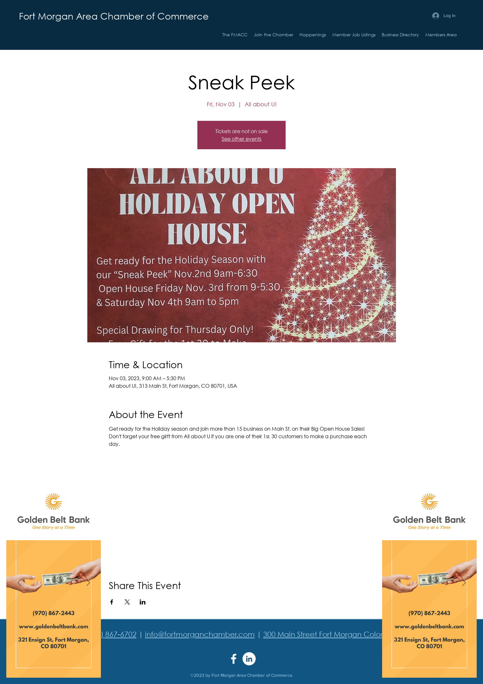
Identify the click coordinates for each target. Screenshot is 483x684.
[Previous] (19, 583)
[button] (312, 34)
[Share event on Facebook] (112, 601)
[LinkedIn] (249, 658)
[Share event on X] (127, 601)
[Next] (88, 583)
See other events (241, 138)
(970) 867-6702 (111, 634)
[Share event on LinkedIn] (143, 601)
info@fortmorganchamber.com (200, 634)
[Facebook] (233, 658)
